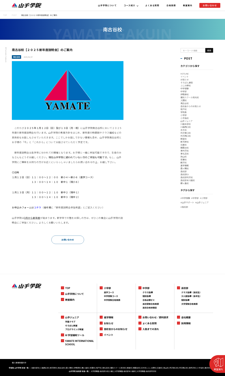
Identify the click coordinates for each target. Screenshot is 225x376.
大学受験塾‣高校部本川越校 (125, 371)
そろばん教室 (71, 325)
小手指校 (184, 118)
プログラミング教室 (74, 329)
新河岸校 (184, 141)
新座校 (183, 138)
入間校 (183, 100)
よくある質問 (152, 5)
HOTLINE (184, 73)
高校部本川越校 (187, 180)
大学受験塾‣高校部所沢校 (146, 371)
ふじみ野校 (185, 85)
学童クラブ (70, 321)
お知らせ (184, 79)
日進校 (183, 144)
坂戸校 (183, 109)
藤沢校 (183, 162)
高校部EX (184, 174)
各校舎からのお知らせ (190, 106)
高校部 (183, 171)
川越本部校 (185, 124)
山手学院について (107, 5)
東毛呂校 (184, 153)
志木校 (183, 129)
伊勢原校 (184, 94)
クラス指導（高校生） (191, 292)
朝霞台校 (184, 147)
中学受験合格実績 (112, 300)
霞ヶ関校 (184, 168)
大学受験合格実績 (189, 303)
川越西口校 (185, 126)
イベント (184, 76)
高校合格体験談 (149, 307)
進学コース (109, 292)
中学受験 (184, 88)
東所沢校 (184, 150)
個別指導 (146, 296)
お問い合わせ (210, 5)
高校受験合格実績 (150, 303)
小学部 (183, 115)
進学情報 (184, 165)
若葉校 (183, 159)
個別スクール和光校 (189, 97)
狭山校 (183, 156)
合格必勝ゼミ (148, 300)
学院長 (183, 112)
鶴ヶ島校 (184, 183)
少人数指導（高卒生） (191, 296)
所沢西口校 (185, 135)
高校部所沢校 (186, 177)
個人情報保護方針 (19, 362)
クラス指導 (147, 292)
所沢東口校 (185, 132)
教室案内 (187, 5)
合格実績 (171, 5)
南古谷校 (184, 103)
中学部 (183, 91)
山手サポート (187, 202)
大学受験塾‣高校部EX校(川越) (102, 371)
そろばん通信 (186, 82)
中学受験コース (111, 296)
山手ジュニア (186, 121)
